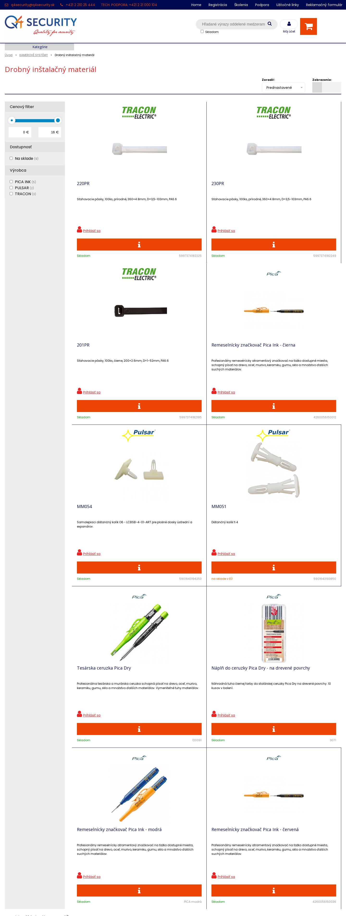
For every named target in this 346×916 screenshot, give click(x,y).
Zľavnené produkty (107, 792)
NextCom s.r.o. (227, 905)
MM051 (151, 356)
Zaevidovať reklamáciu (110, 859)
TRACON (25, 194)
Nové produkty (103, 800)
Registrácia (218, 4)
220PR (83, 187)
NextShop (151, 905)
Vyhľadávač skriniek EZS (111, 834)
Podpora (262, 4)
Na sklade (26, 158)
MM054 (84, 356)
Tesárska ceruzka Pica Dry (238, 356)
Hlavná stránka (19, 783)
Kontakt (12, 800)
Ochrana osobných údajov (114, 783)
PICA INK (25, 182)
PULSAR (24, 188)
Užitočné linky (287, 4)
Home (196, 4)
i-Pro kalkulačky (104, 817)
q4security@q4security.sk (33, 4)
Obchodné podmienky (110, 851)
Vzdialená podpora (107, 809)
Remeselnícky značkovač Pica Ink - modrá (102, 527)
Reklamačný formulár (324, 4)
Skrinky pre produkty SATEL (114, 825)
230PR (150, 187)
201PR (217, 187)
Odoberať (325, 714)
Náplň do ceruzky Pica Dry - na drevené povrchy (307, 358)
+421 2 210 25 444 (80, 4)
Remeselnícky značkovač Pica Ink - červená (169, 527)
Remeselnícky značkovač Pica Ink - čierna (304, 189)
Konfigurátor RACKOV (109, 842)
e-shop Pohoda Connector (186, 905)
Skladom (212, 32)
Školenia (241, 4)
